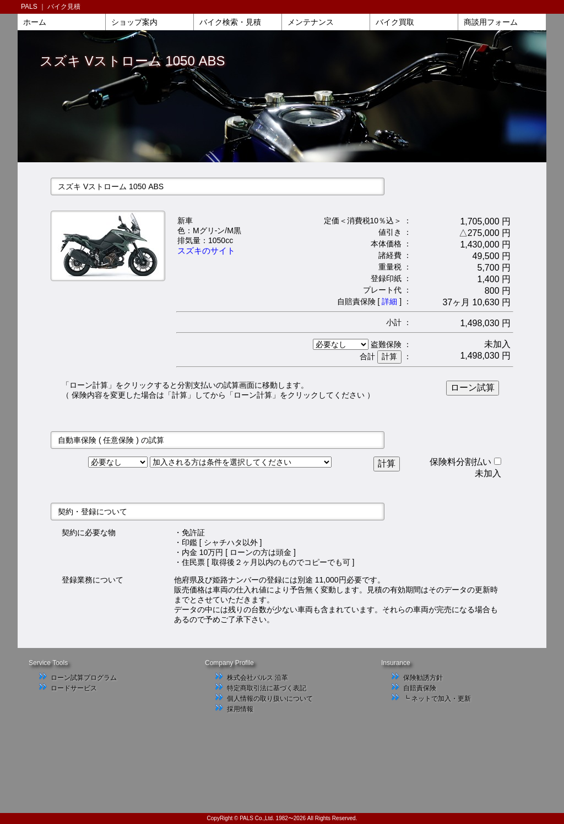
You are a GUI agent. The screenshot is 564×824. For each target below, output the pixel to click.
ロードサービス (74, 688)
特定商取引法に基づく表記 (266, 688)
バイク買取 (395, 22)
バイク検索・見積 (230, 22)
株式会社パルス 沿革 (257, 678)
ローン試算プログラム (84, 678)
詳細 (389, 301)
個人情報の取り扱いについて (270, 698)
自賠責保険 (419, 688)
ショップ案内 (134, 22)
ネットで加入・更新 (441, 698)
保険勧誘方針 (423, 678)
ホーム (34, 22)
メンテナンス (311, 22)
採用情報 (240, 709)
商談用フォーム (491, 22)
